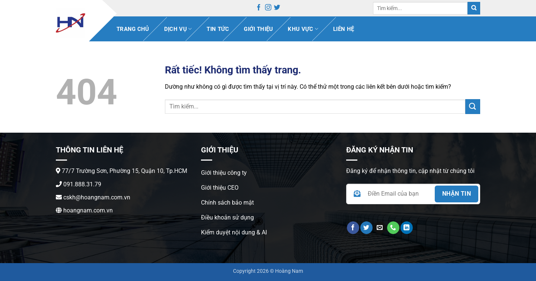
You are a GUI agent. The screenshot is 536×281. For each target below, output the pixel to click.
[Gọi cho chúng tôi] (393, 227)
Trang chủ (133, 29)
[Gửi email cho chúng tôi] (380, 227)
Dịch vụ (178, 28)
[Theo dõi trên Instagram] (268, 8)
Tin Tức (218, 29)
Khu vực (303, 28)
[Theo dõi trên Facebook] (259, 8)
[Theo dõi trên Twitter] (277, 8)
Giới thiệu (258, 29)
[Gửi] (474, 8)
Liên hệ (343, 29)
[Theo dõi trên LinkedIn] (407, 227)
